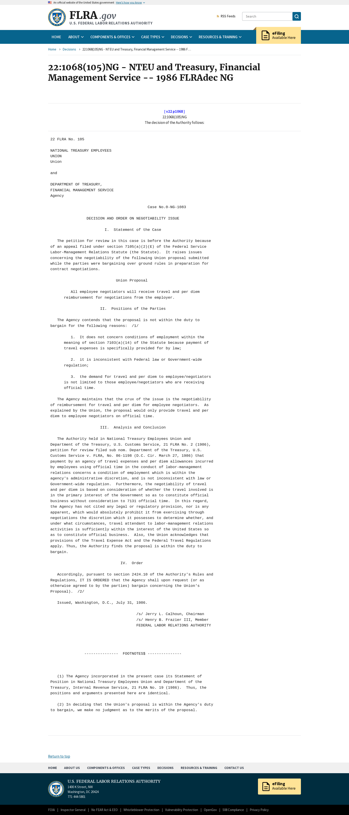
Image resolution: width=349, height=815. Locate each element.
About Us (72, 768)
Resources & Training (199, 768)
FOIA (51, 810)
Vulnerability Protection (181, 810)
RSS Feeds (225, 16)
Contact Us (234, 768)
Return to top (59, 756)
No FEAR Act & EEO (104, 810)
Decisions (69, 49)
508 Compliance (233, 810)
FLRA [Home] (92, 15)
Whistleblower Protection (141, 810)
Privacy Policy (259, 810)
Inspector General (73, 810)
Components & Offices (106, 768)
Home (56, 36)
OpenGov (210, 810)
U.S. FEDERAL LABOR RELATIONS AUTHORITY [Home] (114, 781)
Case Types (141, 768)
